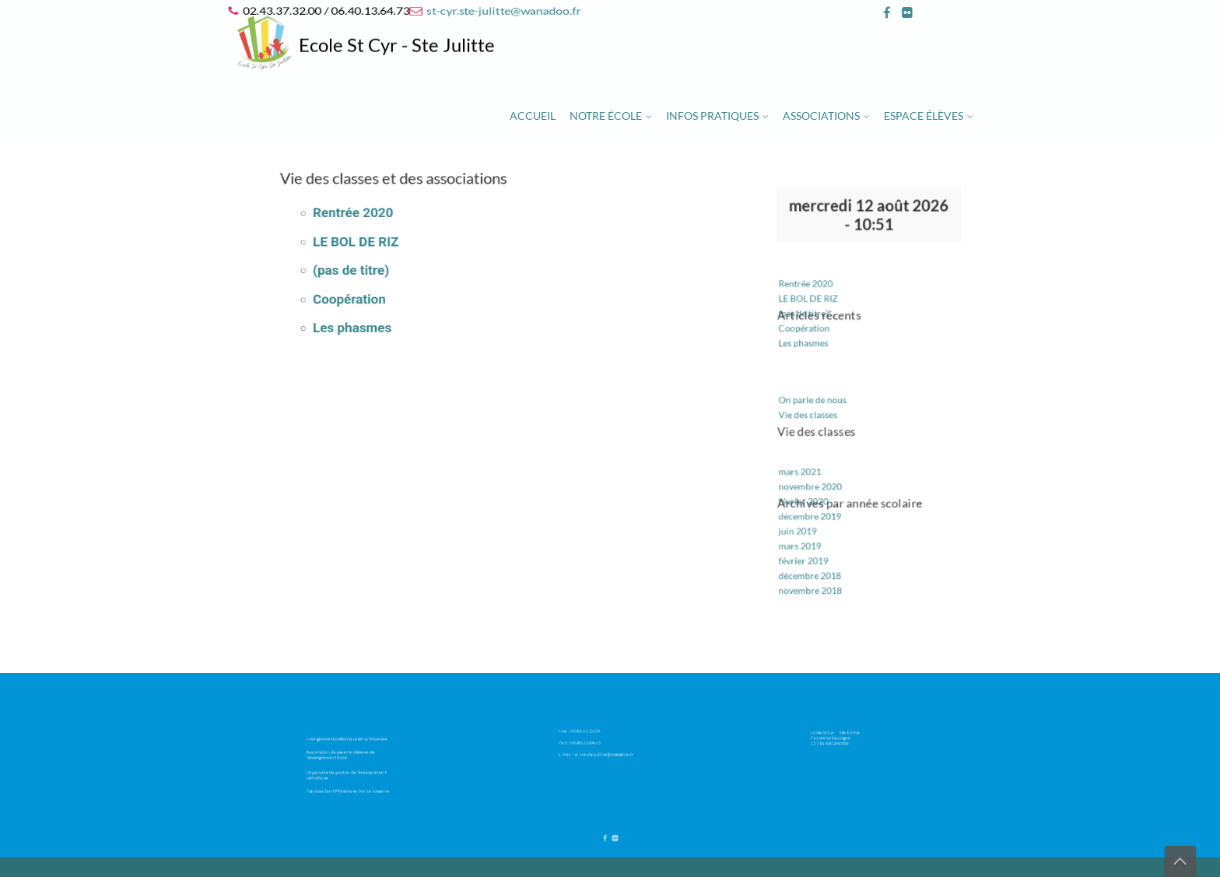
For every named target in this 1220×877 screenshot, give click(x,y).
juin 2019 (810, 509)
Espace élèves (923, 115)
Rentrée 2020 (390, 224)
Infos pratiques (712, 115)
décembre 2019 (820, 496)
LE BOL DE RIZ (392, 248)
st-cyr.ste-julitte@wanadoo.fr (503, 10)
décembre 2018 (820, 545)
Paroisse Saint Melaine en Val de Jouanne (350, 779)
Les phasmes (389, 319)
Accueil (533, 115)
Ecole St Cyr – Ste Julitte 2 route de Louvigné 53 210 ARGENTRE (847, 734)
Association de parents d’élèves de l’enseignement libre (347, 755)
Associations (821, 115)
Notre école (606, 115)
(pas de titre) (388, 272)
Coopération (387, 296)
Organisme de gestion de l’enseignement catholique (350, 768)
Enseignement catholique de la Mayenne (350, 744)
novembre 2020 (820, 471)
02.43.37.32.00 (596, 732)
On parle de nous (822, 399)
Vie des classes (818, 411)
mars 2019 (811, 521)
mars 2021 (811, 459)
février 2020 (814, 484)
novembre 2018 (820, 558)
